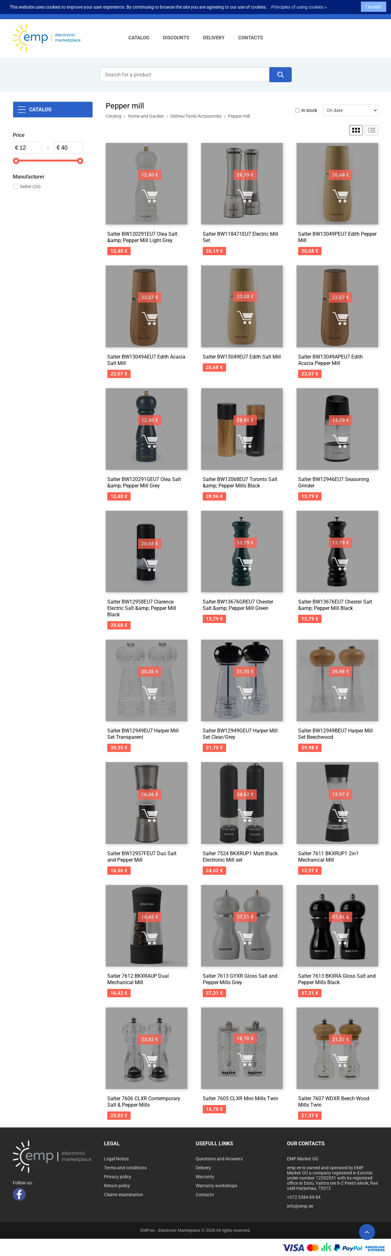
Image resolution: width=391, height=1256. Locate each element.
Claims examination (123, 1194)
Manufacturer (29, 177)
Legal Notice (116, 1158)
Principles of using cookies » (299, 4)
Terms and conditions (125, 1167)
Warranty (205, 1176)
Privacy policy (117, 1176)
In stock (309, 110)
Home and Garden (146, 116)
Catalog (138, 38)
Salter (30, 186)
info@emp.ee (300, 1206)
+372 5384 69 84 (304, 1197)
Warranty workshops (216, 1185)
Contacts (250, 38)
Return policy (117, 1185)
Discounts (176, 38)
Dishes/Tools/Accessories (196, 116)
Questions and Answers (219, 1158)
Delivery (213, 38)
